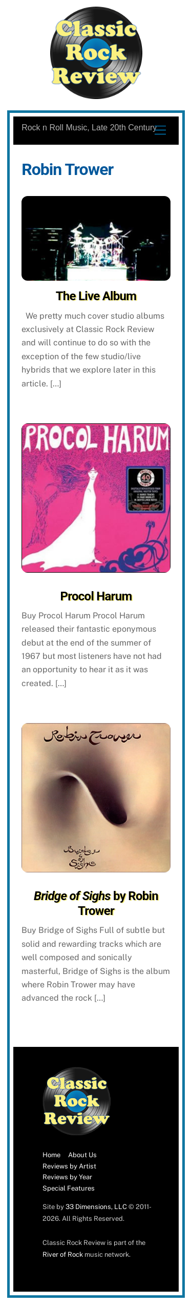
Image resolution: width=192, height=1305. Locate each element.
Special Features (68, 1188)
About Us (82, 1155)
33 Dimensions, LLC (96, 1207)
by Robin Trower (96, 903)
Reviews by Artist (69, 1166)
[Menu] (160, 131)
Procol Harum (96, 596)
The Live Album (96, 296)
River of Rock (62, 1254)
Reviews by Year (67, 1177)
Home (51, 1155)
